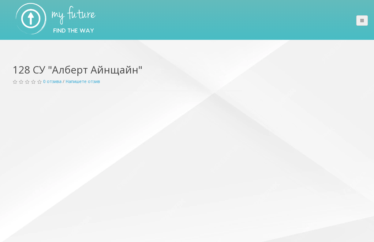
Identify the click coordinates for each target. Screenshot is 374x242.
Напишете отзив (82, 81)
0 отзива (52, 81)
